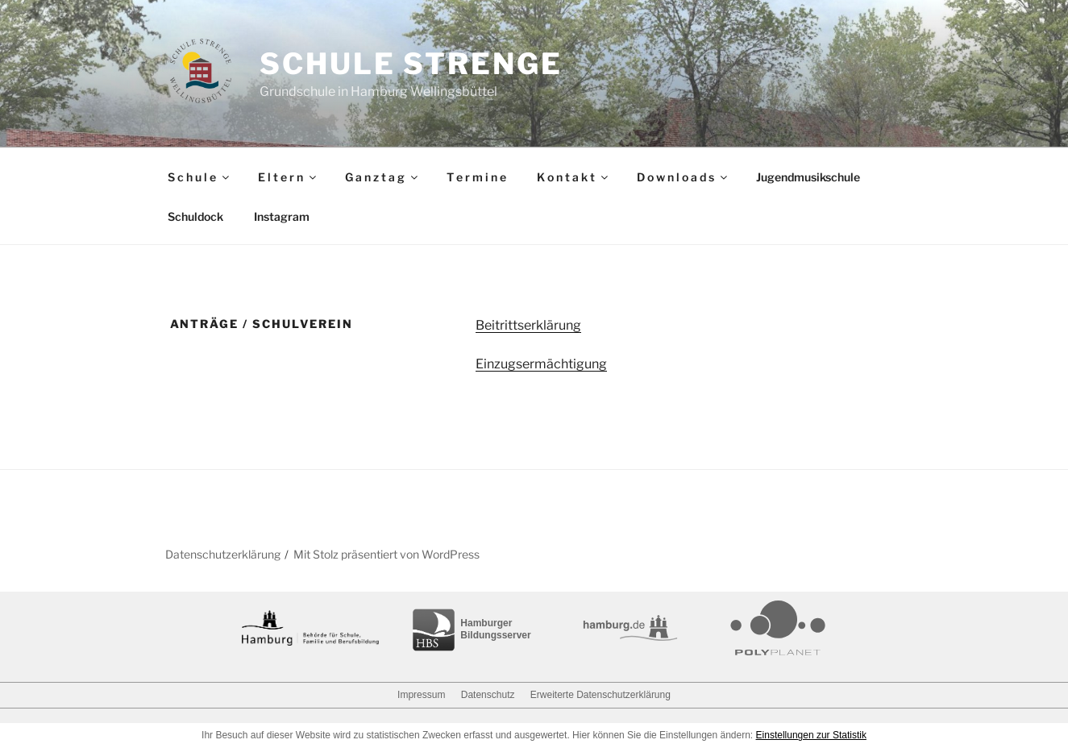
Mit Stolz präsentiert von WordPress (386, 554)
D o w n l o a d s (683, 177)
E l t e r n (288, 177)
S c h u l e (199, 177)
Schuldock (195, 216)
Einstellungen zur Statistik (811, 735)
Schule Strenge (411, 63)
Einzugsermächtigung (541, 364)
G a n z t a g (382, 177)
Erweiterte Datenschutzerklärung (600, 694)
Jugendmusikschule (808, 177)
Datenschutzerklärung (223, 554)
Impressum (421, 694)
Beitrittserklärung (528, 325)
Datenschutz (488, 694)
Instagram (282, 216)
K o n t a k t (573, 177)
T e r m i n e (476, 177)
